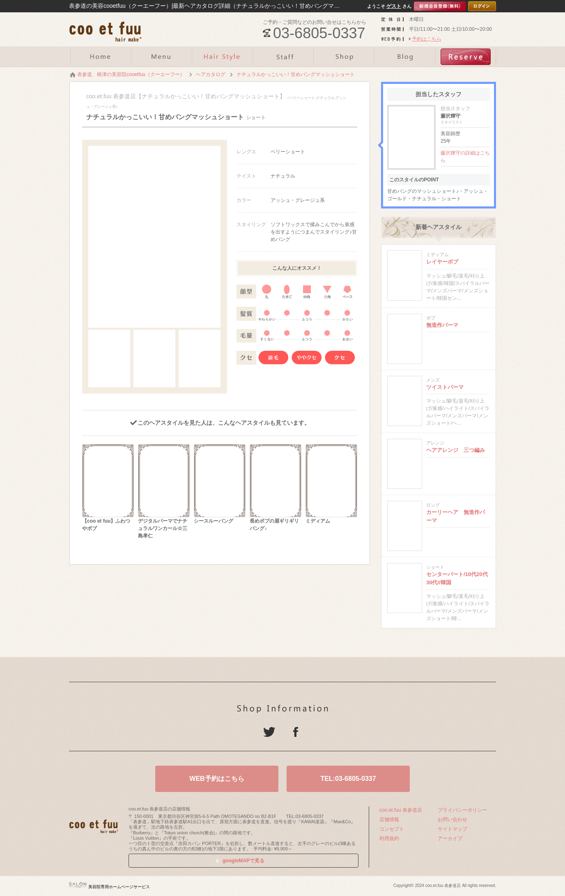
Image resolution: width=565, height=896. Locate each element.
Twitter (269, 732)
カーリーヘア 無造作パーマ (455, 516)
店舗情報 (389, 819)
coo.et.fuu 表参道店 (400, 810)
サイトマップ (452, 829)
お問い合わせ (452, 819)
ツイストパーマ (445, 387)
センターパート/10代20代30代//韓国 (457, 578)
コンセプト (391, 829)
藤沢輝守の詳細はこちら (465, 156)
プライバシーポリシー (462, 810)
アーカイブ (450, 838)
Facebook (295, 732)
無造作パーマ (442, 325)
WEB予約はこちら (216, 778)
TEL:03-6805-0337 (348, 778)
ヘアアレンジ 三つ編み (455, 450)
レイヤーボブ (442, 262)
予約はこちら (426, 39)
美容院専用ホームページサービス (109, 886)
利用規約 (389, 838)
